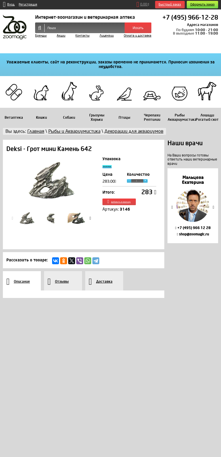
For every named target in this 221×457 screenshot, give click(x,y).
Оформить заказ (202, 4)
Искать (138, 28)
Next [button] (214, 207)
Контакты (82, 35)
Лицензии (107, 35)
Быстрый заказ (170, 4)
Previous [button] (172, 207)
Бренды (41, 35)
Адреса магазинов (202, 25)
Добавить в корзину (129, 207)
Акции (61, 35)
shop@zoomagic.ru (193, 234)
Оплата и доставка (137, 35)
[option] (192, 205)
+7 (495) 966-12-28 (190, 18)
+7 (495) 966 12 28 (192, 228)
